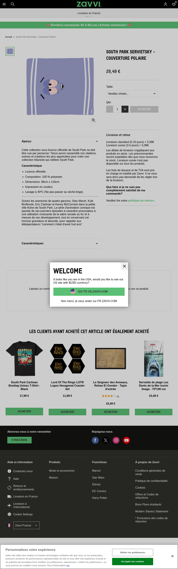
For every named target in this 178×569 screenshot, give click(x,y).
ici (68, 565)
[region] (89, 556)
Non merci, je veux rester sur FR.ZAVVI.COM (89, 301)
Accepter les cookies (132, 561)
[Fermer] (172, 556)
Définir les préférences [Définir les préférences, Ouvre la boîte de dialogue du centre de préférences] (132, 552)
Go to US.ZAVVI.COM (92, 291)
